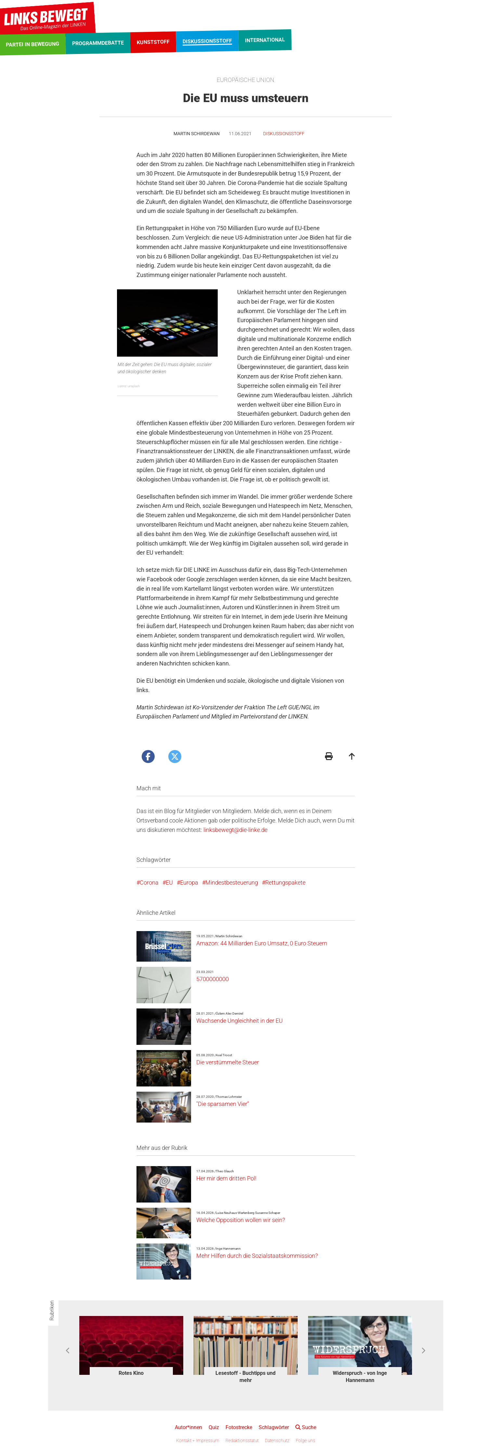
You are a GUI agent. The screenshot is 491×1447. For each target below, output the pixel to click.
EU (169, 882)
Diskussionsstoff (283, 133)
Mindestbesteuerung (231, 882)
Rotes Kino (131, 1373)
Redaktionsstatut (242, 1440)
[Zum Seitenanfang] (352, 757)
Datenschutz (277, 1440)
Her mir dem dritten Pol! (226, 1178)
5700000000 (212, 979)
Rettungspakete (285, 882)
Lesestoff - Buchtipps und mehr (245, 1376)
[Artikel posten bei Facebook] (148, 756)
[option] (131, 1347)
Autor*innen (188, 1427)
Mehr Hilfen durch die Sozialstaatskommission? (257, 1255)
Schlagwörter (274, 1427)
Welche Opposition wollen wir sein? (240, 1220)
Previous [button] (68, 1351)
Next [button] (423, 1351)
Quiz (214, 1427)
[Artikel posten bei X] (174, 756)
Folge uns (305, 1440)
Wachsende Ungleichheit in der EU (239, 1020)
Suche (305, 1427)
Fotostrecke (239, 1427)
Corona (149, 882)
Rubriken (52, 1310)
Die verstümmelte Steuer (227, 1062)
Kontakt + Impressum (197, 1440)
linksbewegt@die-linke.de (235, 829)
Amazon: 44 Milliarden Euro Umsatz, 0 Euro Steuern (261, 943)
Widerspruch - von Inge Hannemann (360, 1376)
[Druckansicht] (329, 757)
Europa (189, 882)
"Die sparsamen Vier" (222, 1103)
